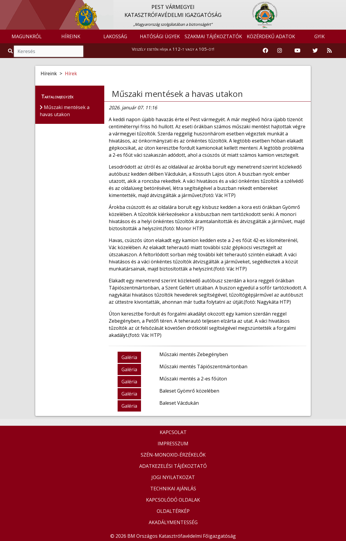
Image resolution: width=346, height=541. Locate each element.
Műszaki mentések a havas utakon (177, 93)
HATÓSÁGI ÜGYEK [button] (160, 36)
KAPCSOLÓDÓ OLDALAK (173, 500)
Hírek (71, 73)
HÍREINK (70, 36)
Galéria (129, 357)
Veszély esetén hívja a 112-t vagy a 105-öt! (173, 49)
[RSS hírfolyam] (329, 51)
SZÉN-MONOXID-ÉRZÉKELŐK (173, 455)
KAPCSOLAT (173, 432)
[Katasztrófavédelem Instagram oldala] (280, 51)
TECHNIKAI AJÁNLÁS (173, 488)
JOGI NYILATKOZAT (173, 477)
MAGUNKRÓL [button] (27, 36)
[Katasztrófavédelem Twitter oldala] (315, 51)
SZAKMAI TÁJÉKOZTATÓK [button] (213, 36)
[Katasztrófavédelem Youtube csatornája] (297, 51)
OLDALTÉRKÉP (173, 511)
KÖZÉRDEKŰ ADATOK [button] (271, 36)
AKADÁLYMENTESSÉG (173, 522)
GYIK (319, 36)
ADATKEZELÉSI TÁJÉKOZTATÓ (173, 466)
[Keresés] (48, 51)
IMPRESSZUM (173, 443)
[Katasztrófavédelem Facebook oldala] (265, 51)
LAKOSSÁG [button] (115, 36)
